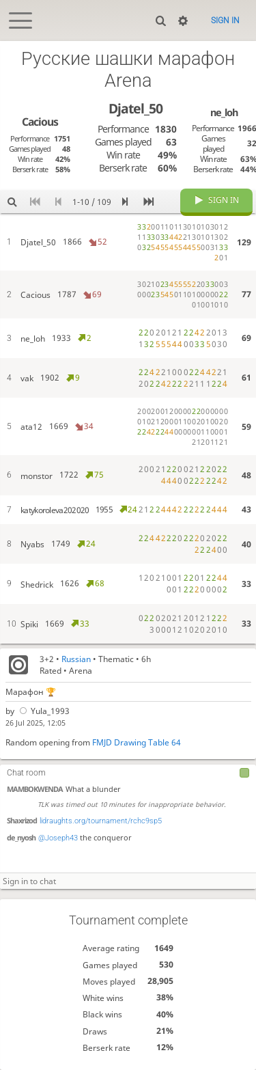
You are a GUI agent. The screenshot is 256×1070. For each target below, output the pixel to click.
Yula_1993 (43, 711)
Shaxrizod (22, 820)
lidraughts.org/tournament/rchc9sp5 (101, 821)
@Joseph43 (58, 838)
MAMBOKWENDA (35, 789)
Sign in (225, 20)
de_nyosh (21, 837)
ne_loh (224, 112)
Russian (76, 659)
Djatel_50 (135, 108)
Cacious (40, 121)
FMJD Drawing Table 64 (136, 742)
